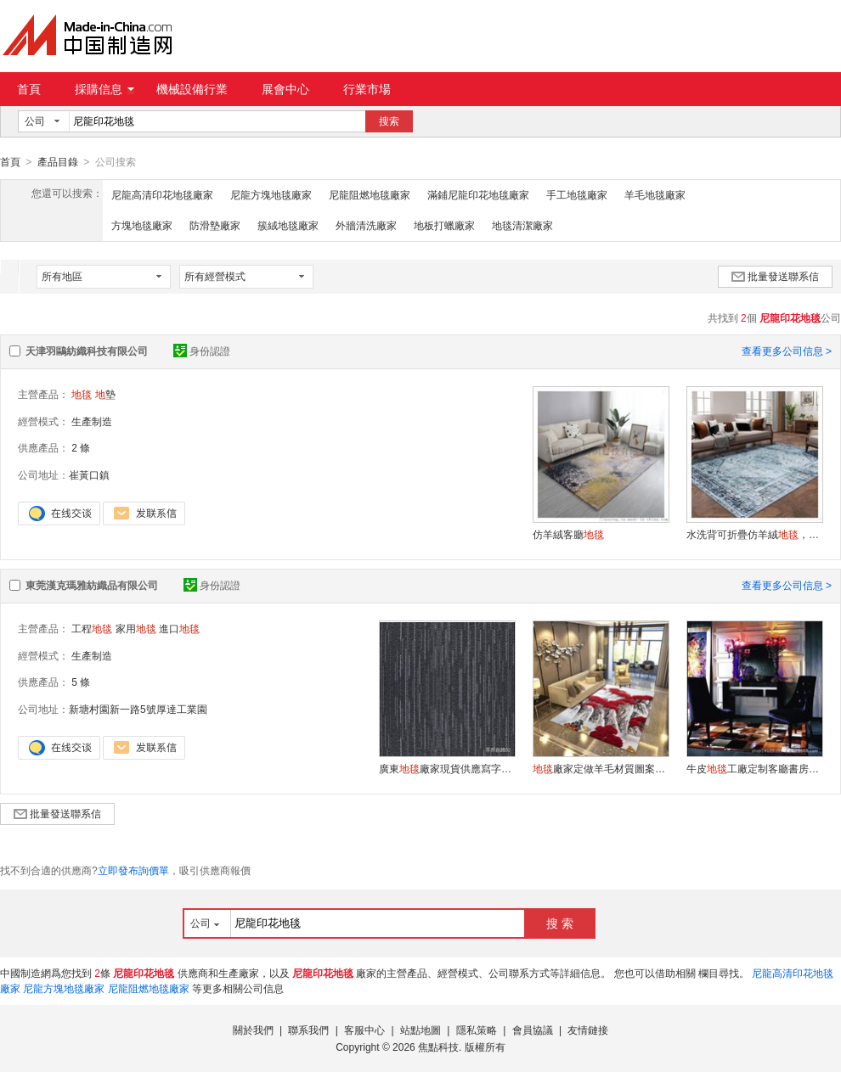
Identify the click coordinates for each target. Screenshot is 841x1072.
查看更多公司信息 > (787, 350)
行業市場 (367, 89)
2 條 (80, 447)
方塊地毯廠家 (141, 225)
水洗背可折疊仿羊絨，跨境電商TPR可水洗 (754, 534)
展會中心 (285, 89)
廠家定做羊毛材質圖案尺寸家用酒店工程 (601, 768)
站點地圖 (420, 1030)
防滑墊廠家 (214, 225)
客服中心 (364, 1030)
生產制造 (91, 421)
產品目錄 (57, 162)
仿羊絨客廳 (568, 534)
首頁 (29, 89)
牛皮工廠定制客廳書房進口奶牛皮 (754, 768)
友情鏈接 (587, 1030)
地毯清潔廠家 (522, 225)
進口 (179, 628)
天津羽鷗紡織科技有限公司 (86, 350)
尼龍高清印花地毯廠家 (162, 194)
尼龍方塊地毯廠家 (271, 194)
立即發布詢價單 (133, 870)
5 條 (80, 682)
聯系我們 (308, 1030)
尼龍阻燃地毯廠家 (369, 194)
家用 (136, 628)
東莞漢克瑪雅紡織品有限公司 (91, 585)
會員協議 (532, 1030)
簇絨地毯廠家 (288, 225)
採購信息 (104, 89)
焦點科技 (438, 1046)
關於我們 (253, 1030)
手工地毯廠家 (576, 194)
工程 (91, 628)
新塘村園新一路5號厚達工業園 (138, 709)
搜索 (389, 121)
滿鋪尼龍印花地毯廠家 (478, 194)
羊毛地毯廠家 (655, 194)
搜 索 (559, 922)
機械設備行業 (192, 89)
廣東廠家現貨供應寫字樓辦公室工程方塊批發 (447, 768)
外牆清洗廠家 (366, 225)
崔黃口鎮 (89, 474)
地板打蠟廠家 (444, 225)
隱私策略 (476, 1030)
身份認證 (201, 350)
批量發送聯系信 (775, 276)
